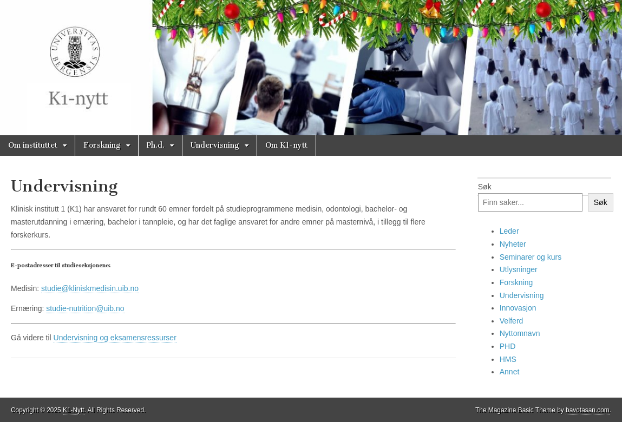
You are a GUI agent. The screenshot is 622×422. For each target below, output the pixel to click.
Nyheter (513, 244)
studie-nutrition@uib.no (85, 308)
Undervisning (215, 145)
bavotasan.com (588, 410)
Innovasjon (518, 308)
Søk (485, 186)
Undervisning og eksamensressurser (115, 337)
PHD (508, 346)
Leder (509, 231)
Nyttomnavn (520, 333)
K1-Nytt (73, 410)
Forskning (102, 145)
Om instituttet (32, 145)
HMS (508, 359)
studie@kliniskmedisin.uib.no (90, 288)
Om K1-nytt (286, 145)
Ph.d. (156, 145)
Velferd (511, 320)
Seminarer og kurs (530, 257)
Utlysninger (519, 269)
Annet (510, 371)
